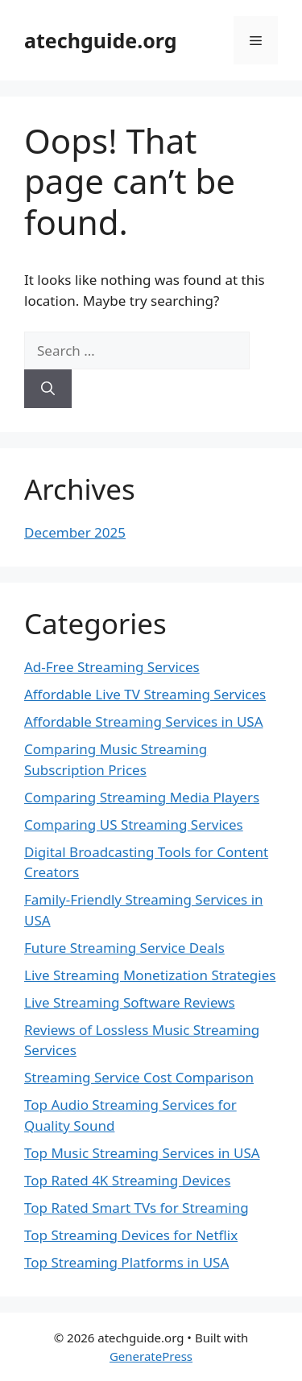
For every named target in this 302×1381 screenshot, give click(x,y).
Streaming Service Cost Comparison (139, 1077)
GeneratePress (151, 1356)
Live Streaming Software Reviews (129, 1002)
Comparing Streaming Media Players (141, 797)
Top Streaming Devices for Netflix (131, 1235)
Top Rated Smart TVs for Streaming (136, 1207)
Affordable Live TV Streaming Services (145, 694)
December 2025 (75, 532)
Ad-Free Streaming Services (112, 667)
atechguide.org (100, 40)
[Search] (48, 388)
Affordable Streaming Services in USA (143, 721)
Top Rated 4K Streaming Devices (127, 1180)
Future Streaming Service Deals (124, 947)
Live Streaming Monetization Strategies (149, 975)
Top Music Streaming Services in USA (142, 1153)
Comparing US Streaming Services (133, 824)
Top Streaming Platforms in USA (126, 1262)
